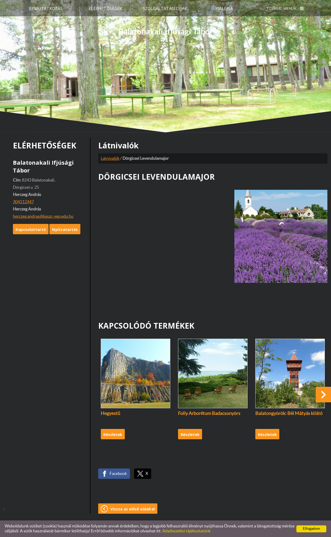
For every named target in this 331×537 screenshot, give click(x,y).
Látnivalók (110, 158)
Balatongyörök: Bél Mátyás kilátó (288, 413)
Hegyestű (110, 413)
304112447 (23, 202)
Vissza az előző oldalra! (132, 508)
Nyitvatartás (65, 229)
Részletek (112, 434)
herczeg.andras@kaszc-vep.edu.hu (43, 216)
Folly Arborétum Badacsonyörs (209, 413)
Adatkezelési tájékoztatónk (186, 531)
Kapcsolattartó (31, 229)
